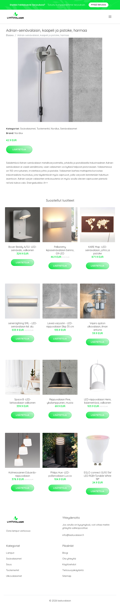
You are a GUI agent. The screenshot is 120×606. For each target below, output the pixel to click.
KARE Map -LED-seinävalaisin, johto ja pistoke (97, 250)
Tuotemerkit (43, 128)
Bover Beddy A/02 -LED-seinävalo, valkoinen (22, 248)
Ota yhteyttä (69, 558)
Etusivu (10, 35)
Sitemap (66, 575)
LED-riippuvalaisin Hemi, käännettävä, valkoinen (97, 401)
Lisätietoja (19, 149)
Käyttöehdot (69, 564)
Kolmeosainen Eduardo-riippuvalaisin (22, 474)
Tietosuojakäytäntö (73, 570)
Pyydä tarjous (98, 5)
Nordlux (55, 128)
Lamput (10, 552)
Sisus (9, 564)
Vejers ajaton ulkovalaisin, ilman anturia (97, 326)
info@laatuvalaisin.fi (73, 535)
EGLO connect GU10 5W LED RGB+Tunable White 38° (97, 476)
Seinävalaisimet (68, 128)
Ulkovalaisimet (14, 575)
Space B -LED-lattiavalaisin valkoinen (22, 401)
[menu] (110, 16)
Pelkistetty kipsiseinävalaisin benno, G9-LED (60, 250)
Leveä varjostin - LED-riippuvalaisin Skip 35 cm (60, 325)
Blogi (65, 552)
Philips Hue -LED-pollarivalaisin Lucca (60, 474)
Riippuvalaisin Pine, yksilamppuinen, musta (60, 401)
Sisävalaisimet (28, 128)
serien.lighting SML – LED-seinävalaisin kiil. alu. (22, 325)
